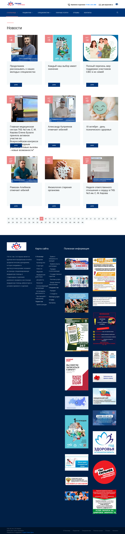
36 (41, 222)
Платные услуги (62, 13)
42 (66, 222)
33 (29, 222)
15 (66, 218)
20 (86, 218)
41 (62, 222)
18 (78, 218)
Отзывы (76, 13)
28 (8, 222)
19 (82, 218)
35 (37, 222)
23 (99, 218)
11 (49, 218)
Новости (39, 268)
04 (21, 218)
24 (103, 218)
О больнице (12, 13)
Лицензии (39, 271)
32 (25, 222)
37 (45, 222)
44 (74, 222)
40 (58, 222)
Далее (16, 85)
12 (54, 218)
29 (13, 222)
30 (17, 222)
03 (17, 218)
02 (13, 218)
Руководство (40, 262)
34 (33, 222)
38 (49, 222)
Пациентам (28, 13)
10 (45, 218)
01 (8, 218)
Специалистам (44, 13)
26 (111, 218)
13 (58, 218)
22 (95, 218)
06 (29, 218)
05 (25, 218)
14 (62, 218)
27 (115, 218)
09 (41, 218)
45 (78, 222)
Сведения (39, 259)
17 (74, 218)
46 (82, 222)
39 (54, 222)
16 (70, 218)
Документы (40, 279)
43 (70, 222)
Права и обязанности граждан (53, 259)
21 (91, 218)
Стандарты (53, 292)
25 (107, 218)
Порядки (53, 289)
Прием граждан (41, 303)
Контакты (88, 13)
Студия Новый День (28, 532)
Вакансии (39, 282)
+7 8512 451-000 (91, 5)
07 (33, 218)
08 (37, 218)
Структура (39, 265)
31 (21, 222)
